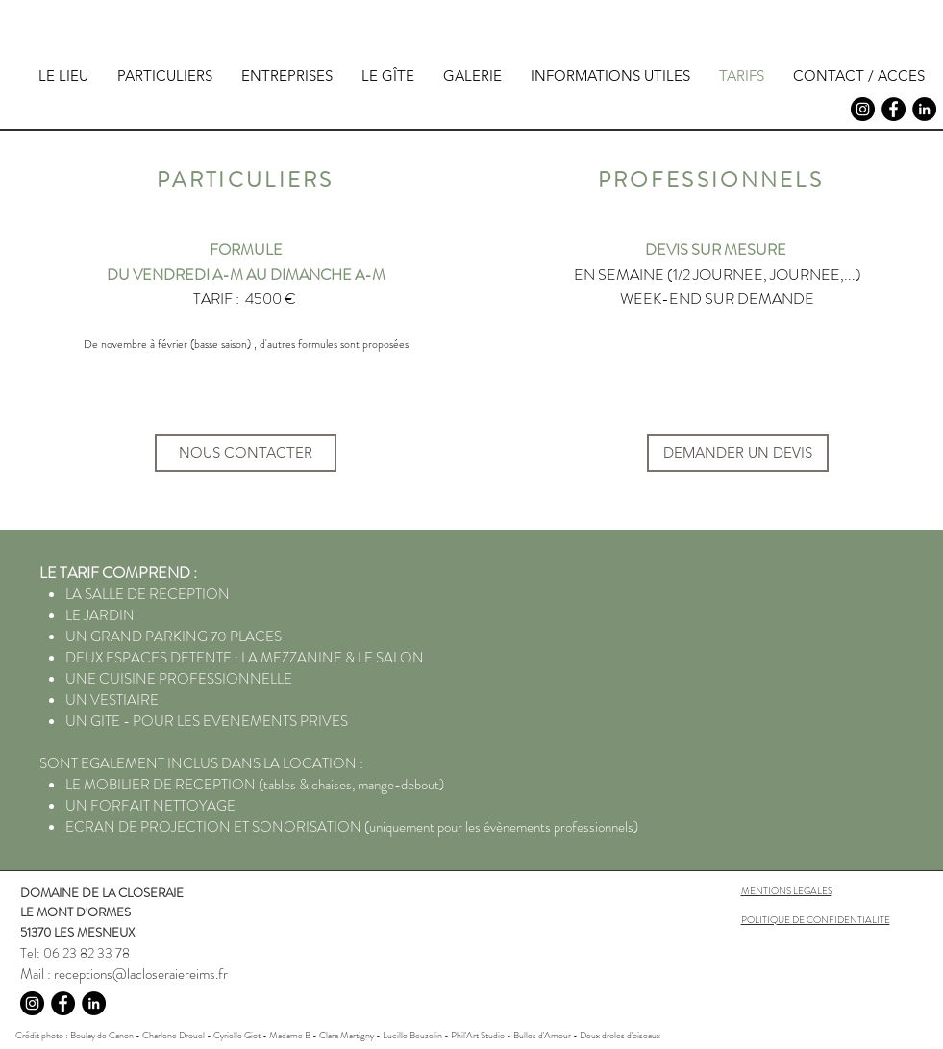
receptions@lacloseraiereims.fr (141, 974)
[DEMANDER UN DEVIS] (738, 453)
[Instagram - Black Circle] (863, 109)
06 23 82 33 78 (86, 952)
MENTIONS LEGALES (786, 891)
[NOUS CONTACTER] (245, 453)
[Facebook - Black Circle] (893, 109)
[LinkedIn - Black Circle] (924, 109)
